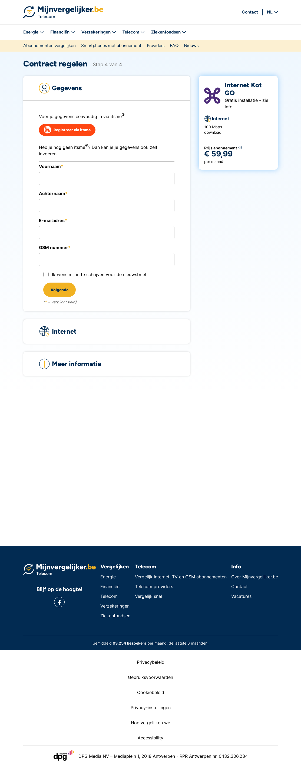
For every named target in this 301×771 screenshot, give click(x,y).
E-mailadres (52, 220)
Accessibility (150, 737)
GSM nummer (53, 247)
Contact (250, 12)
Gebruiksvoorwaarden (150, 677)
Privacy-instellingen (151, 707)
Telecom (134, 32)
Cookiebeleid (150, 692)
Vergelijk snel (148, 596)
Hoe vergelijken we (150, 722)
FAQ (174, 45)
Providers (155, 45)
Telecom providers (154, 586)
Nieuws (191, 45)
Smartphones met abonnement (111, 45)
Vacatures (241, 596)
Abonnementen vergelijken (49, 45)
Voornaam (50, 166)
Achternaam (52, 193)
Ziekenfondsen (168, 32)
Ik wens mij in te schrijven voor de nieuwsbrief (99, 274)
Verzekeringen (98, 32)
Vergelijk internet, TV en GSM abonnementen (181, 576)
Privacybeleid (150, 662)
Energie (33, 32)
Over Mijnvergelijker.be (254, 576)
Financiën (62, 32)
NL (272, 12)
